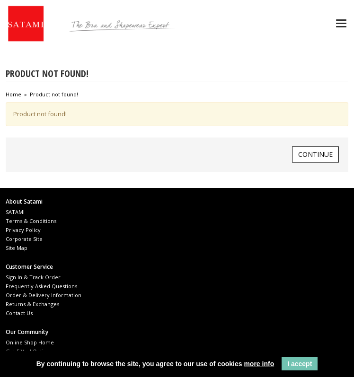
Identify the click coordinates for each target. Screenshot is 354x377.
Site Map (16, 247)
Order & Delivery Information (43, 295)
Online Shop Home (30, 342)
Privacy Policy (23, 229)
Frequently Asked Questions (41, 286)
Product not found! (54, 94)
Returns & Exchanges (32, 304)
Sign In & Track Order (33, 277)
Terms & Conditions (31, 220)
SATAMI (15, 211)
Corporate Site (24, 238)
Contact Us (19, 313)
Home (13, 94)
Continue (315, 154)
